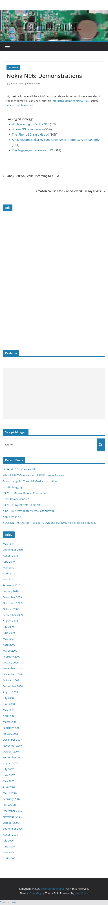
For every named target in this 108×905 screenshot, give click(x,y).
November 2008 (12, 674)
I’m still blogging (13, 487)
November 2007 (12, 745)
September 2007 (13, 757)
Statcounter (8, 902)
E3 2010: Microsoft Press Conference (25, 493)
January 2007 (11, 805)
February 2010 (11, 585)
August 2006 (10, 834)
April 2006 (9, 858)
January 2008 (11, 733)
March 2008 (10, 722)
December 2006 (12, 811)
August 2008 (10, 692)
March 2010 (10, 579)
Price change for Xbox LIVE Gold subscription (30, 481)
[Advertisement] (54, 393)
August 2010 (10, 555)
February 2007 (11, 799)
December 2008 (12, 668)
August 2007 (10, 763)
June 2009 (9, 633)
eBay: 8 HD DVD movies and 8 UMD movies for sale (33, 475)
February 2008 (11, 727)
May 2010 (8, 567)
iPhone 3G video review (28, 129)
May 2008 (8, 710)
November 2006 (12, 816)
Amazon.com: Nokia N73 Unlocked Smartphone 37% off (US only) (56, 140)
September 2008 (13, 686)
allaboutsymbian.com (19, 105)
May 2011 (8, 543)
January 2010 (11, 591)
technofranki (33, 83)
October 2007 (11, 751)
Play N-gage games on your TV (32, 150)
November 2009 (12, 603)
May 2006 (8, 852)
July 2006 (8, 840)
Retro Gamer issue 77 (16, 499)
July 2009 (8, 627)
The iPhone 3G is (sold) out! (30, 135)
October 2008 (11, 680)
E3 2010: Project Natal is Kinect (21, 505)
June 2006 (9, 846)
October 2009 (11, 609)
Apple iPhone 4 (12, 517)
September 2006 (13, 828)
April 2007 (9, 787)
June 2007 (9, 775)
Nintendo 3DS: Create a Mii (19, 469)
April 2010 (9, 573)
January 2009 (11, 662)
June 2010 (9, 561)
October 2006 (11, 822)
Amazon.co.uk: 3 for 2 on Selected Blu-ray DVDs (70, 191)
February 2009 (11, 656)
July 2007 (8, 769)
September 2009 (13, 615)
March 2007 (10, 793)
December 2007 (12, 739)
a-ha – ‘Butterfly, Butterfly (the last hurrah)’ (28, 511)
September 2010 (13, 549)
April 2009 (9, 644)
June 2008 (9, 704)
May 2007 (8, 781)
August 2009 (10, 621)
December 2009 (12, 597)
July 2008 (8, 698)
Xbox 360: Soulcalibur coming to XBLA (31, 176)
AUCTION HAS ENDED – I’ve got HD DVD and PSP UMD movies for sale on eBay (49, 522)
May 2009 (8, 638)
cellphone (13, 67)
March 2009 (10, 650)
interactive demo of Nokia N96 (70, 101)
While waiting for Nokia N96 (30, 124)
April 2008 (9, 716)
